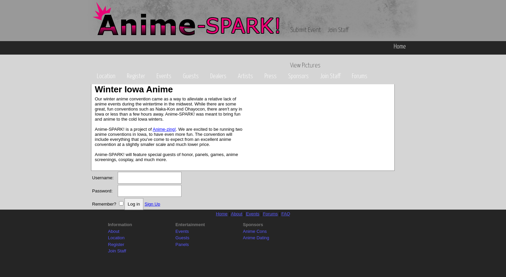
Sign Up (152, 204)
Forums (359, 76)
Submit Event (305, 30)
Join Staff (338, 30)
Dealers (218, 76)
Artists (245, 76)
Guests (191, 76)
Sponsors (298, 76)
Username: (103, 177)
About (236, 213)
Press (270, 76)
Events (164, 76)
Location (106, 76)
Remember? (104, 204)
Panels (182, 244)
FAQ (285, 213)
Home (400, 46)
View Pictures (305, 65)
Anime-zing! (164, 129)
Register (136, 76)
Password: (102, 190)
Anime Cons (255, 231)
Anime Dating (256, 237)
